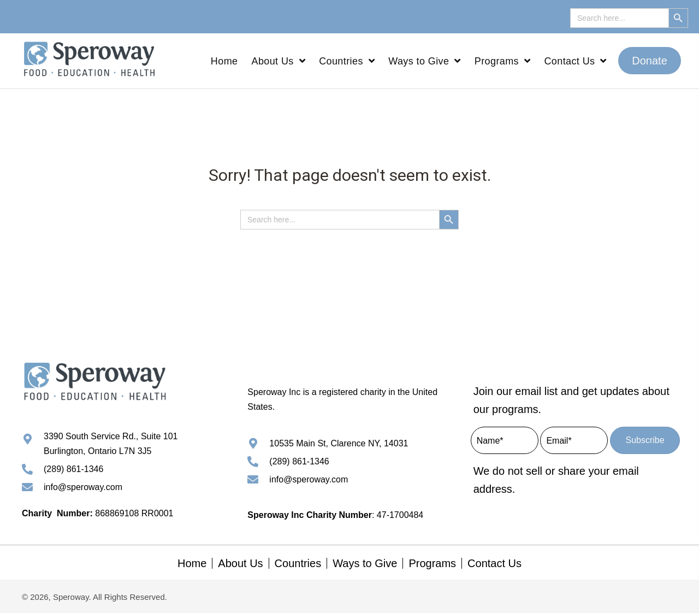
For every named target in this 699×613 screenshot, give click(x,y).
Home (191, 563)
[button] (649, 60)
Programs (432, 563)
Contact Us (494, 563)
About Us (240, 563)
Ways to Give (365, 563)
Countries (298, 563)
